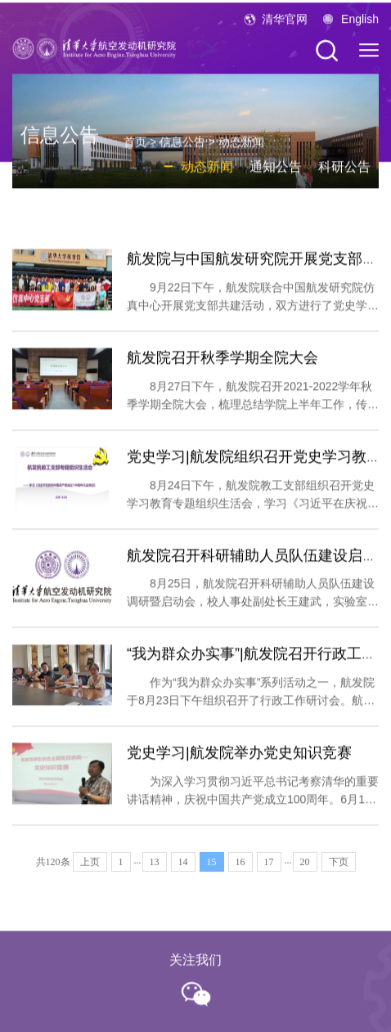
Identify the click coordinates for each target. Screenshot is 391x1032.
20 (305, 871)
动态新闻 (241, 150)
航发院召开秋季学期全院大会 (222, 374)
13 (155, 871)
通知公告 (275, 175)
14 (183, 871)
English (360, 24)
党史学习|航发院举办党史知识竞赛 (239, 769)
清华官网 (285, 24)
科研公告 (344, 175)
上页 (90, 871)
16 (240, 871)
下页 (338, 871)
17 (269, 871)
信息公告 (182, 150)
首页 (135, 150)
